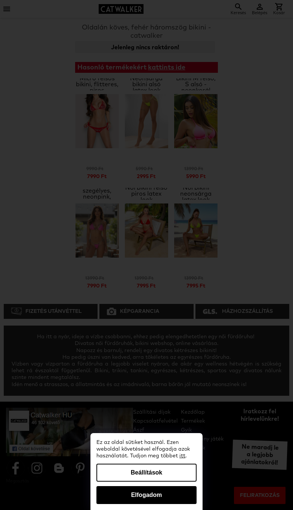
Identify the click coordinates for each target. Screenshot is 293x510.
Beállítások (146, 472)
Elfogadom (146, 495)
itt (182, 455)
